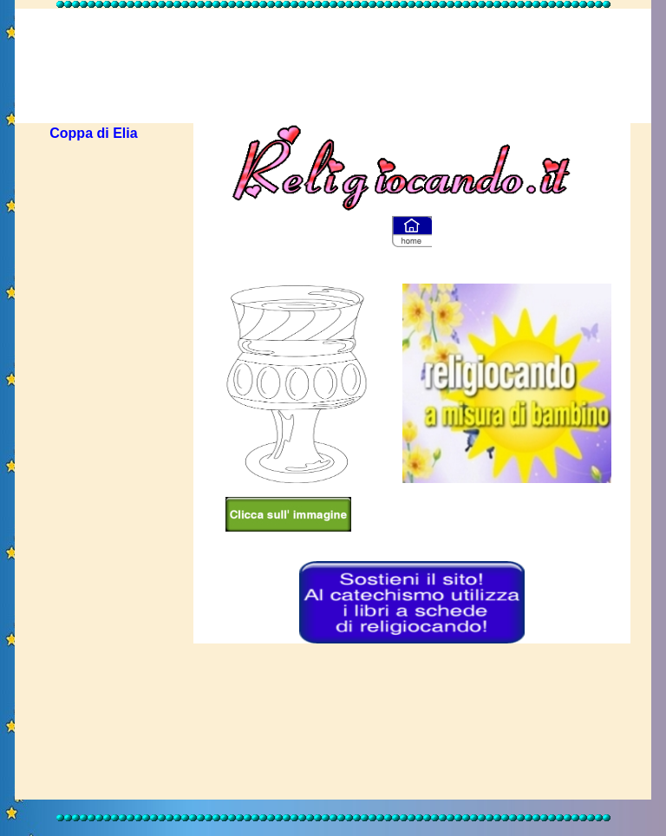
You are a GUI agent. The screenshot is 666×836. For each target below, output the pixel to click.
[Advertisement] (333, 50)
